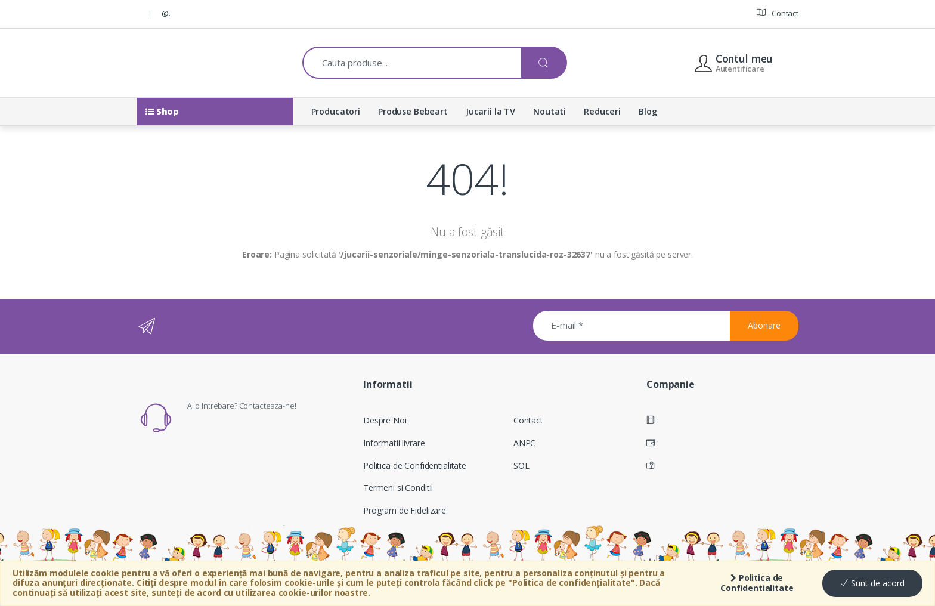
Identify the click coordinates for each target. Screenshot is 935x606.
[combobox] (412, 63)
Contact (777, 12)
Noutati (549, 111)
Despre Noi (385, 420)
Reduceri (602, 111)
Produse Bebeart (413, 111)
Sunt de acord (872, 583)
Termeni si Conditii (398, 487)
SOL (521, 465)
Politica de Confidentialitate (757, 582)
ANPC (524, 443)
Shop (161, 111)
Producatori (335, 111)
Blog (648, 111)
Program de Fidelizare (404, 510)
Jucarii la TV (490, 111)
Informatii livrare (394, 443)
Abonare (764, 325)
